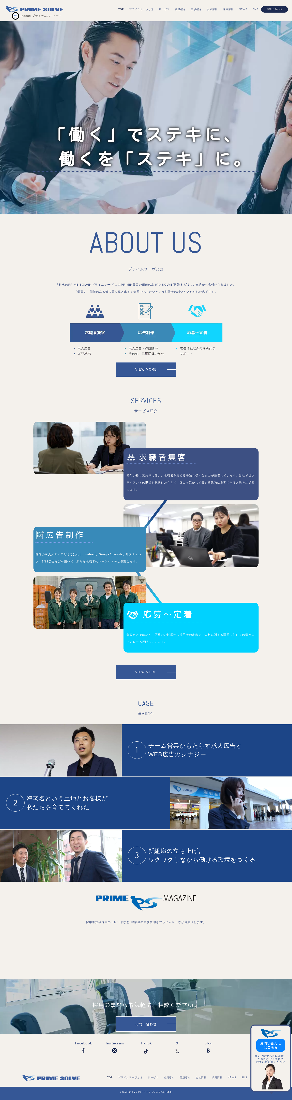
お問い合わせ (274, 9)
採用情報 (228, 9)
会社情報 (212, 9)
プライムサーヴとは (141, 9)
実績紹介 (196, 9)
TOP (121, 9)
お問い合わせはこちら (270, 1045)
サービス (164, 9)
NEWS (243, 9)
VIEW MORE (146, 369)
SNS (255, 9)
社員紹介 (180, 9)
